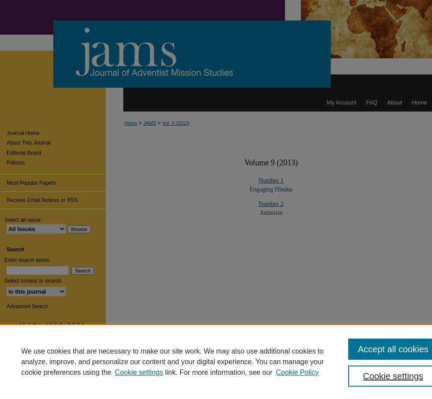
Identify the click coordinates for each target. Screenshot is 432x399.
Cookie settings (139, 372)
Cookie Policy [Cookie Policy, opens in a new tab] (297, 372)
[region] (216, 361)
